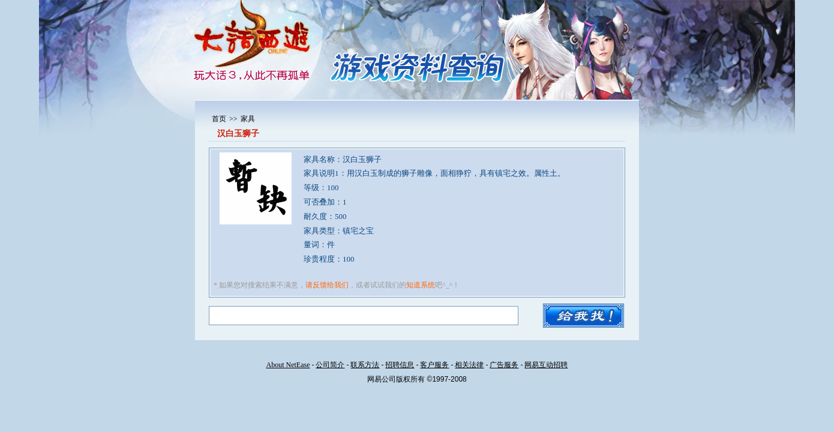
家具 (248, 119)
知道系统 (420, 285)
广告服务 (504, 365)
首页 (219, 119)
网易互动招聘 (546, 365)
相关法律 (469, 365)
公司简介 (330, 365)
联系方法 (364, 365)
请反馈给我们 (327, 285)
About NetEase (288, 365)
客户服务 (434, 365)
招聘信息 (399, 365)
